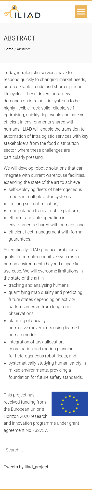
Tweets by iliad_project (26, 466)
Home (8, 49)
